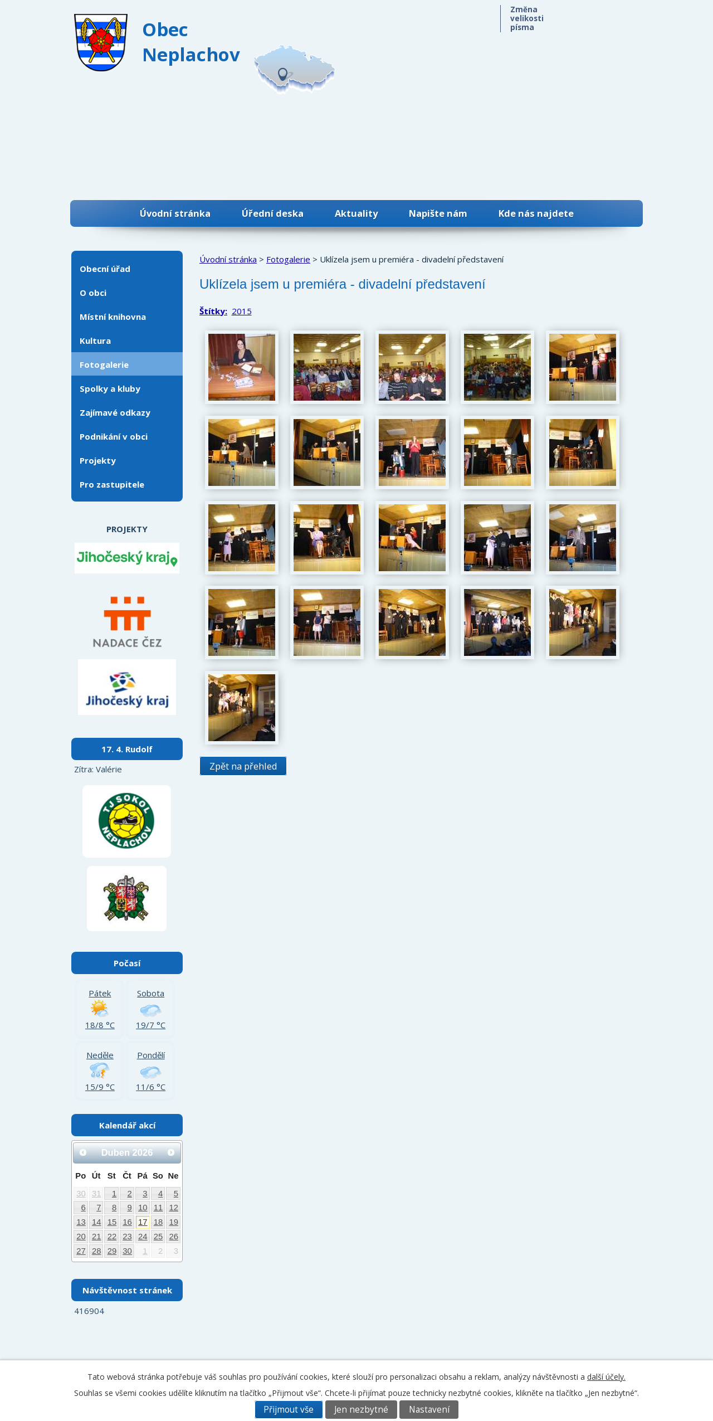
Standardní (594, 16)
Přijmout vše (288, 1409)
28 (96, 1251)
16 (127, 1222)
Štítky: (213, 311)
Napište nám (438, 213)
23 (127, 1236)
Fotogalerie (288, 259)
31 (96, 1193)
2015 (242, 311)
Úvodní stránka (175, 213)
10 (143, 1207)
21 (96, 1236)
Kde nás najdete (536, 213)
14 (96, 1222)
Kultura (95, 340)
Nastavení (429, 1409)
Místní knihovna (113, 316)
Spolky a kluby (110, 388)
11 (158, 1207)
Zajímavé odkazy (115, 412)
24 (143, 1236)
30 (81, 1193)
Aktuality (356, 213)
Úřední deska (273, 213)
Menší (571, 16)
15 (112, 1222)
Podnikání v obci (114, 436)
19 (174, 1222)
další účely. (606, 1376)
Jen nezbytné (361, 1409)
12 (174, 1207)
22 (112, 1236)
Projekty (98, 460)
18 (158, 1222)
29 (112, 1251)
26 (174, 1236)
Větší (617, 16)
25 (158, 1236)
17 (143, 1222)
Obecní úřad (105, 268)
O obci (93, 292)
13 (81, 1222)
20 (81, 1236)
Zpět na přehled (243, 766)
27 (81, 1251)
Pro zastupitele (112, 484)
